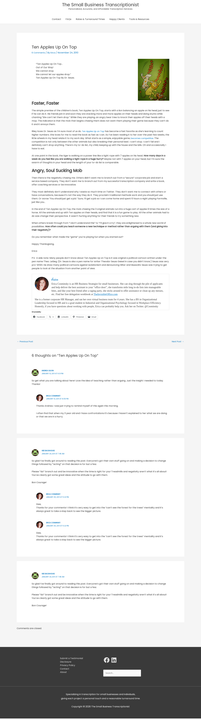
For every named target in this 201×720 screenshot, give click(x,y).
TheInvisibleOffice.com (106, 295)
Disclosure (65, 663)
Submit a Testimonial (71, 659)
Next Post (177, 342)
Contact (56, 20)
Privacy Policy (67, 666)
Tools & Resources (139, 20)
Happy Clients (117, 20)
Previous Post (25, 342)
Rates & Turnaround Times (90, 20)
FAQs (68, 20)
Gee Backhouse (49, 452)
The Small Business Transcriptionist (100, 5)
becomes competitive (143, 139)
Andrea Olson (48, 372)
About (63, 673)
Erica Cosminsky (54, 397)
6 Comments (39, 53)
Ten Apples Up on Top (94, 132)
